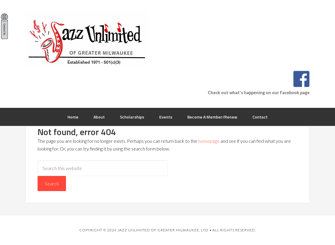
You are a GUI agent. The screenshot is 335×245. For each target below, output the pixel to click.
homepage (209, 141)
